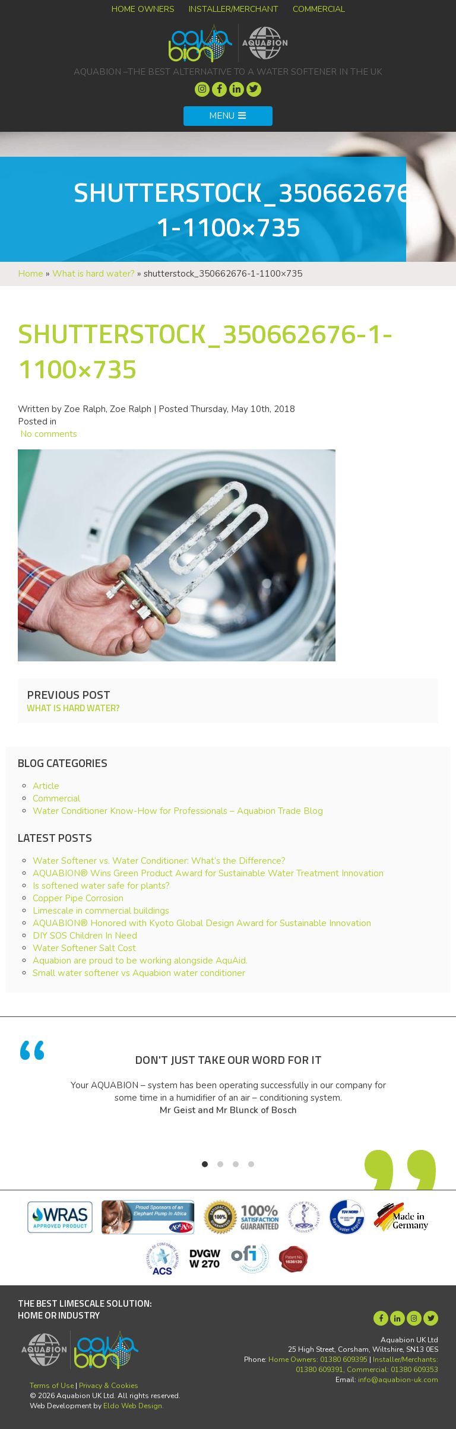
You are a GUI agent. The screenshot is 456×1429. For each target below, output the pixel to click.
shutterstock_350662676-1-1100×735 (205, 350)
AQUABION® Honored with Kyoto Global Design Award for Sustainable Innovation (202, 923)
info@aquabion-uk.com (398, 1379)
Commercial (319, 9)
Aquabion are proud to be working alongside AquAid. (140, 961)
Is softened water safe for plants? (101, 886)
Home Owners (143, 9)
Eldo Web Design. (133, 1406)
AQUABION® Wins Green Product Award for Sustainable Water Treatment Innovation (208, 873)
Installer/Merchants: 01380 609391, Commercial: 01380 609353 (367, 1364)
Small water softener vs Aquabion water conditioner (139, 973)
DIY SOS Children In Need (85, 936)
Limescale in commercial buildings (101, 911)
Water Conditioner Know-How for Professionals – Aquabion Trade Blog (178, 811)
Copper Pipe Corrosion (78, 898)
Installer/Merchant (233, 9)
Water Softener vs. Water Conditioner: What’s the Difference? (159, 861)
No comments (47, 434)
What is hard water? (93, 274)
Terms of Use (52, 1385)
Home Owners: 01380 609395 (318, 1359)
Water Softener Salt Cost (84, 948)
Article (46, 786)
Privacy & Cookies (108, 1385)
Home (30, 274)
